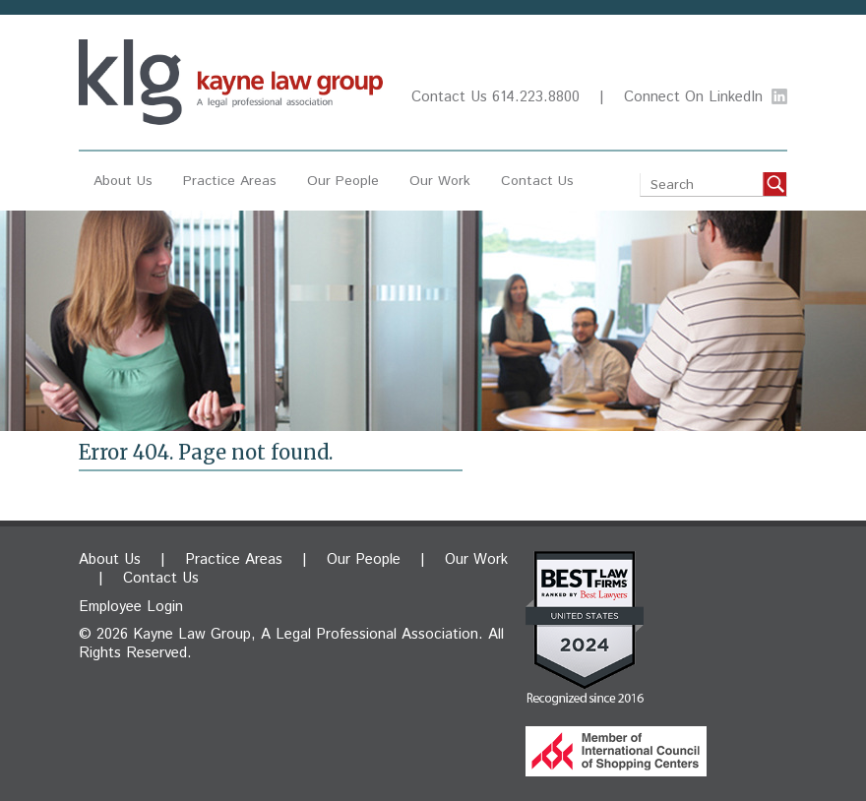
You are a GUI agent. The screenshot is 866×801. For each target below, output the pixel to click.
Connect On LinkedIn (693, 97)
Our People (343, 181)
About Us (123, 181)
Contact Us (449, 97)
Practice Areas (230, 181)
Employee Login (131, 606)
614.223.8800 (536, 97)
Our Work (439, 181)
